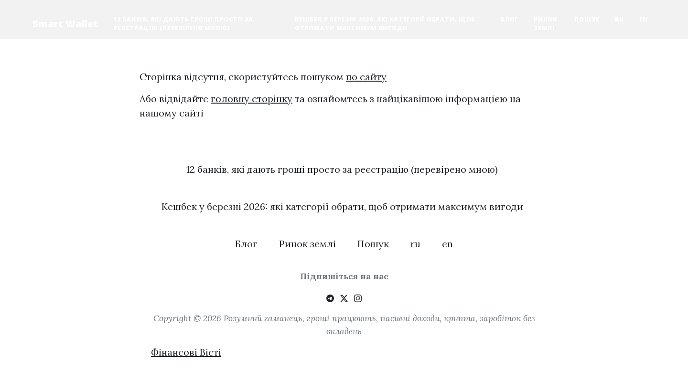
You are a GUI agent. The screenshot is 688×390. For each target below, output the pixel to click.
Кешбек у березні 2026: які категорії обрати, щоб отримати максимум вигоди (385, 23)
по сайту (366, 77)
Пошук (587, 19)
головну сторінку (251, 99)
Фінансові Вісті (186, 352)
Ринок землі (545, 23)
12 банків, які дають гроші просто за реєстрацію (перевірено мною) (183, 23)
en (643, 19)
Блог (509, 19)
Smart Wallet (65, 23)
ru (619, 19)
